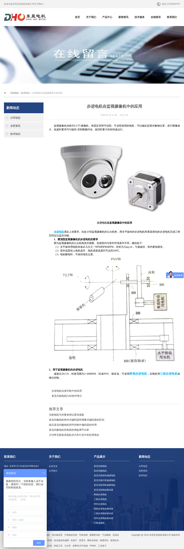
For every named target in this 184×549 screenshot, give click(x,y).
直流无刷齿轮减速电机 (104, 475)
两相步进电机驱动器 (103, 508)
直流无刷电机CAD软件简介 (67, 395)
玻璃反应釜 (46, 546)
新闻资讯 (123, 17)
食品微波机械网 (61, 540)
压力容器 (47, 540)
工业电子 (102, 546)
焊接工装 (58, 546)
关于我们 (91, 17)
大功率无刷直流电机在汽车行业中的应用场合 (74, 434)
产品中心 (107, 17)
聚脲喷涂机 (94, 535)
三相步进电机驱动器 (103, 513)
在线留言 (156, 17)
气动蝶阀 (106, 535)
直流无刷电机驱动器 (103, 490)
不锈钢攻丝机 (70, 535)
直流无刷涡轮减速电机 (104, 485)
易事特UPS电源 (80, 546)
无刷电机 (14, 93)
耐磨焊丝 (104, 540)
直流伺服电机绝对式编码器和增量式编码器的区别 (76, 419)
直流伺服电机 (100, 471)
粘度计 (74, 540)
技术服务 (140, 17)
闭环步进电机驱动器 (103, 518)
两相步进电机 (100, 494)
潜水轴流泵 (57, 535)
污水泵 (67, 546)
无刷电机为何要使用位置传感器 (66, 414)
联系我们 (172, 17)
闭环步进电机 (100, 504)
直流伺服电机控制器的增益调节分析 (69, 429)
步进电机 (102, 222)
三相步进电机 (100, 499)
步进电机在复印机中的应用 (67, 390)
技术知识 (25, 93)
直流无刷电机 (100, 466)
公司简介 (53, 471)
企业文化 (53, 466)
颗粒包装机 (92, 540)
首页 (77, 17)
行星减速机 (99, 523)
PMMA (93, 546)
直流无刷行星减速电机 (104, 480)
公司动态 (15, 117)
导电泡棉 (83, 535)
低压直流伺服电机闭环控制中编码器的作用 (73, 424)
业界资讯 (15, 125)
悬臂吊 (82, 540)
